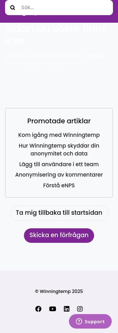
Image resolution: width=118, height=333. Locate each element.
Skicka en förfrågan (59, 235)
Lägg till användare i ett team (59, 164)
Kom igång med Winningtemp (59, 135)
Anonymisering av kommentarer (59, 174)
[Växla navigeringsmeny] (106, 11)
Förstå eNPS (59, 185)
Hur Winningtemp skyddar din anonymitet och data (59, 150)
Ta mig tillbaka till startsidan (59, 212)
